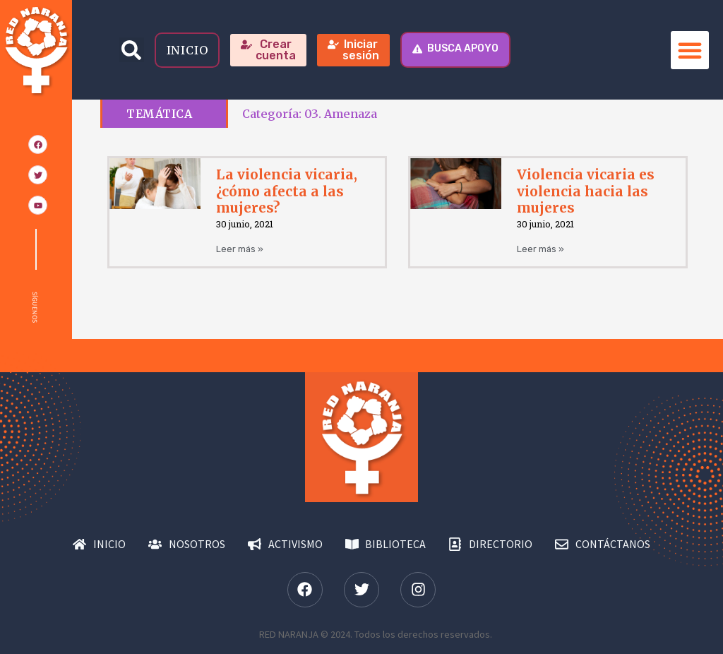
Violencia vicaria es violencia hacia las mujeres (586, 190)
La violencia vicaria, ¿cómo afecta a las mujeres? (286, 190)
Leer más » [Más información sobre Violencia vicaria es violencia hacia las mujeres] (540, 249)
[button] (131, 49)
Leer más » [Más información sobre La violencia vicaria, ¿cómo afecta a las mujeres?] (239, 249)
